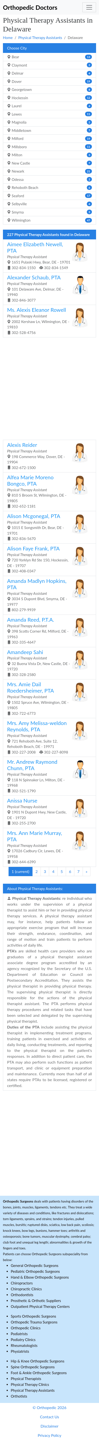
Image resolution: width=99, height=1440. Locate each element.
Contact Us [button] (49, 1416)
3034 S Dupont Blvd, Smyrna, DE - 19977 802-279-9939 (47, 595)
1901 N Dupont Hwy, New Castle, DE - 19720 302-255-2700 (47, 811)
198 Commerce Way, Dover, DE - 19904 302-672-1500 (47, 456)
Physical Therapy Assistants (40, 37)
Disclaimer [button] (49, 1426)
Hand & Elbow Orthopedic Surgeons (40, 1277)
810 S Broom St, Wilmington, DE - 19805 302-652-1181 (47, 491)
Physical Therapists (26, 1378)
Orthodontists (22, 1295)
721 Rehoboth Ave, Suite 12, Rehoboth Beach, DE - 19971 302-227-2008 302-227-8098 (47, 737)
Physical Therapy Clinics (30, 1384)
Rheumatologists (24, 1345)
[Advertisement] (49, 388)
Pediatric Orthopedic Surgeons (35, 1271)
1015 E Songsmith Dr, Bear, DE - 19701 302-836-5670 (47, 527)
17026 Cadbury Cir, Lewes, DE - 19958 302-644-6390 (47, 847)
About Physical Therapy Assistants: (35, 888)
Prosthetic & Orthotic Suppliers (36, 1300)
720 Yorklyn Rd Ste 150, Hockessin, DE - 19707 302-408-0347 (47, 559)
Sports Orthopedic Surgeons (33, 1316)
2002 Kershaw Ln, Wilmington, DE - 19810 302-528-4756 (47, 320)
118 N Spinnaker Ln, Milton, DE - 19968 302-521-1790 (47, 776)
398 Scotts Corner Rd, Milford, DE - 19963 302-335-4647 (47, 630)
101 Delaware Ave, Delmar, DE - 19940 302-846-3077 (47, 288)
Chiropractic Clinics (26, 1289)
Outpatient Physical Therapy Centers (40, 1306)
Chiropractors (22, 1283)
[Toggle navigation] (89, 7)
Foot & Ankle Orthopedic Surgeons (39, 1373)
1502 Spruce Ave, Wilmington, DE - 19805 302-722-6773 (47, 698)
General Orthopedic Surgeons (34, 1265)
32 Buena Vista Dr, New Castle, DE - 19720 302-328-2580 (47, 663)
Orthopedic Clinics (26, 1328)
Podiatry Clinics (23, 1339)
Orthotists (19, 1396)
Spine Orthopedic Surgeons (33, 1367)
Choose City (17, 48)
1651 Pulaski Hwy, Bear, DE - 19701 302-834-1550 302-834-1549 (47, 255)
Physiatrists (20, 1351)
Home (8, 37)
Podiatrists (19, 1334)
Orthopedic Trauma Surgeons (34, 1322)
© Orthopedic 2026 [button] (49, 1407)
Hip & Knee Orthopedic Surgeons (37, 1361)
